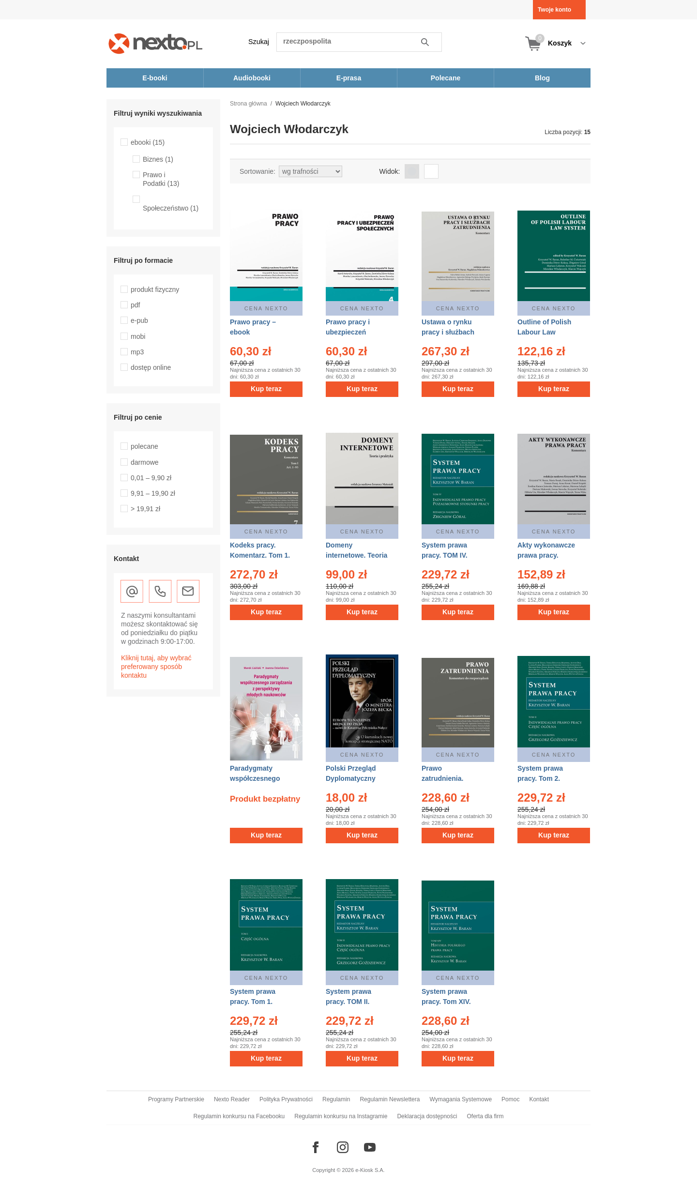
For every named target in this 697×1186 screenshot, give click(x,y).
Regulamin (336, 1099)
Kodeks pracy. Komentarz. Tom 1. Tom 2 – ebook (260, 555)
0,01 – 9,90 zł (151, 478)
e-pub (139, 320)
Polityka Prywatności (286, 1099)
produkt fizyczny (155, 289)
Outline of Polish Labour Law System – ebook (544, 332)
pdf (135, 305)
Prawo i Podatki (161, 179)
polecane (144, 446)
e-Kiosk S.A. (370, 1170)
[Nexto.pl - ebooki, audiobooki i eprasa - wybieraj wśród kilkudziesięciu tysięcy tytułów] (155, 43)
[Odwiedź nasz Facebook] (315, 1147)
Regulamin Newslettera (390, 1099)
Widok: (389, 171)
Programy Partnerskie (176, 1099)
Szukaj (258, 42)
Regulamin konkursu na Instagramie (340, 1116)
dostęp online (151, 367)
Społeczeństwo (170, 208)
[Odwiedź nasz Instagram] (342, 1147)
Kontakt (539, 1099)
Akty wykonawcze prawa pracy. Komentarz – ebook (548, 555)
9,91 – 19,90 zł (153, 493)
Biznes (158, 159)
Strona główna (248, 103)
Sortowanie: (257, 171)
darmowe (145, 462)
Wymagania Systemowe (460, 1099)
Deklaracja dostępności (427, 1116)
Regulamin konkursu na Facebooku (239, 1116)
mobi (138, 336)
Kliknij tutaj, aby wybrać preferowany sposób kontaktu (156, 666)
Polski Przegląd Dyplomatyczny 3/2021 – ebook (351, 778)
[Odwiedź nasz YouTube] (370, 1147)
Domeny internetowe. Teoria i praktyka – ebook (356, 555)
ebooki (148, 142)
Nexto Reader (232, 1099)
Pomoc (510, 1099)
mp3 (137, 352)
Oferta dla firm (485, 1116)
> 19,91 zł (145, 509)
